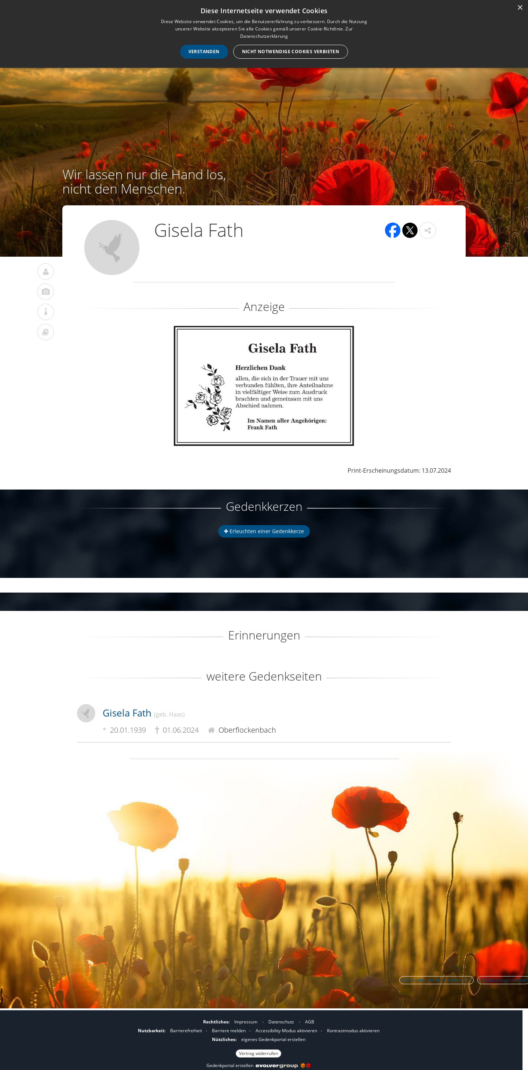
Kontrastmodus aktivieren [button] (353, 1030)
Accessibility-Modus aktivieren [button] (286, 1030)
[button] (427, 230)
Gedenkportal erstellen (258, 1065)
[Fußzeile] (258, 1037)
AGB (309, 1022)
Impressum (245, 1022)
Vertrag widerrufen (258, 1053)
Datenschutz (281, 1022)
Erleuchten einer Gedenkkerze (264, 531)
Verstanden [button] (204, 51)
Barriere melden (229, 1030)
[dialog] (264, 34)
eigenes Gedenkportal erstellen (273, 1039)
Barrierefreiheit (186, 1030)
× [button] (519, 8)
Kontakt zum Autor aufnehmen (436, 980)
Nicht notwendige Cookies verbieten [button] (291, 51)
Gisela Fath (144, 712)
